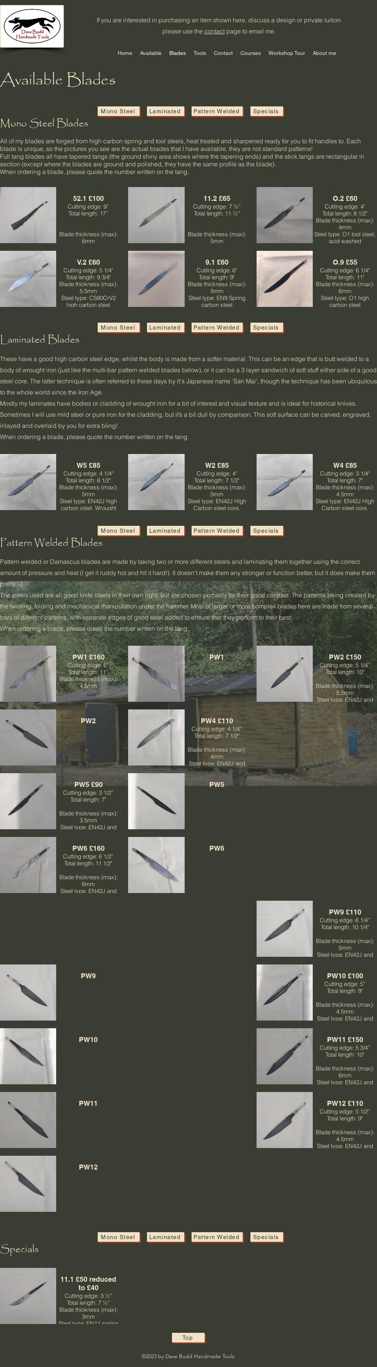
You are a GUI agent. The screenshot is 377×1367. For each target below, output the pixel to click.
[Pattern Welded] (217, 111)
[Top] (188, 1337)
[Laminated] (165, 111)
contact (214, 31)
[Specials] (266, 111)
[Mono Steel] (119, 111)
